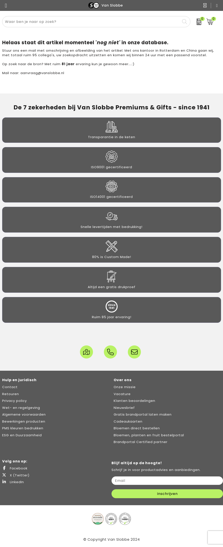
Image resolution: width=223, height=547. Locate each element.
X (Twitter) (16, 475)
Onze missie (125, 387)
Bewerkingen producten (23, 421)
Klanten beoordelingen (134, 400)
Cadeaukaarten (128, 421)
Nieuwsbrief (124, 407)
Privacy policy (14, 400)
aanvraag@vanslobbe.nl (42, 73)
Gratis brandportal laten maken (143, 414)
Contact (10, 387)
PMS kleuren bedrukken (22, 428)
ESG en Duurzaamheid (22, 435)
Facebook (14, 468)
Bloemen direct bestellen (137, 428)
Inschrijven (167, 493)
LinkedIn (13, 482)
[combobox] (91, 21)
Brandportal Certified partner (140, 442)
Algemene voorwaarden (24, 414)
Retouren (10, 394)
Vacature (122, 394)
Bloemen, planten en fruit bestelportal (149, 435)
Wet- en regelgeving (21, 407)
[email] (167, 480)
